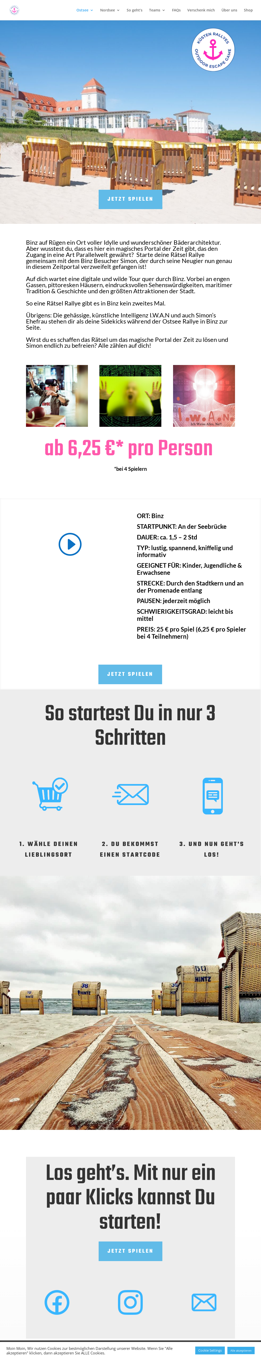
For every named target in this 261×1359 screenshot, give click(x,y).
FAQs (176, 10)
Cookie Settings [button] (210, 1350)
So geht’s (134, 10)
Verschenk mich (201, 10)
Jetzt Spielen (130, 674)
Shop (248, 10)
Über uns (229, 10)
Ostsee (82, 10)
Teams (154, 10)
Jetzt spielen (130, 199)
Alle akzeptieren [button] (241, 1350)
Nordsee (107, 10)
